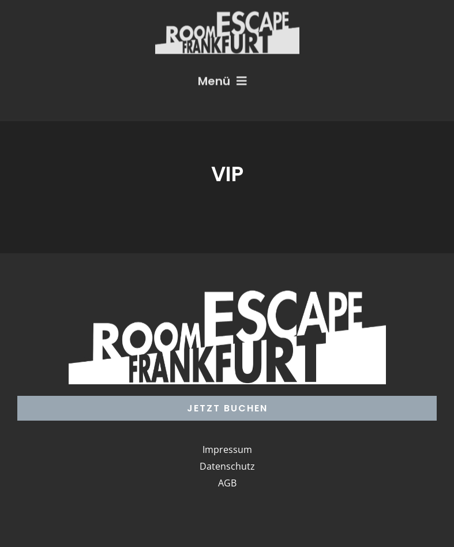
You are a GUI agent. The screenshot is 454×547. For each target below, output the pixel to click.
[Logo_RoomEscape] (227, 14)
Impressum (227, 449)
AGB (227, 483)
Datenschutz (227, 466)
